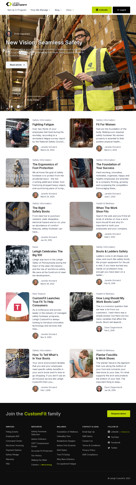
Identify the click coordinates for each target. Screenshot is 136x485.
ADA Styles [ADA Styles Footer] (62, 450)
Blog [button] (57, 10)
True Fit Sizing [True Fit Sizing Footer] (63, 454)
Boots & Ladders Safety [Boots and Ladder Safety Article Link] (112, 251)
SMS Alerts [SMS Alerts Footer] (87, 436)
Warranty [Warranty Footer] (10, 459)
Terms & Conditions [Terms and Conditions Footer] (91, 445)
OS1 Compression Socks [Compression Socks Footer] (40, 445)
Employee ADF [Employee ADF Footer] (13, 436)
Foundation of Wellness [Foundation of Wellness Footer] (67, 431)
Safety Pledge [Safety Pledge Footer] (12, 454)
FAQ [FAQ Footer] (8, 463)
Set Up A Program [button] (16, 10)
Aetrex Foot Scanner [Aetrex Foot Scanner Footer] (66, 445)
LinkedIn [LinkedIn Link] (102, 10)
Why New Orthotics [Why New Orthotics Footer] (66, 459)
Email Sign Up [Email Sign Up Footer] (88, 431)
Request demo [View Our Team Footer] (118, 413)
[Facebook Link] (114, 442)
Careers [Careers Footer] (35, 464)
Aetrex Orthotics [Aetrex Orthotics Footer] (38, 439)
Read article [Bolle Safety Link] (16, 65)
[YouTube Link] (113, 437)
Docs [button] (68, 10)
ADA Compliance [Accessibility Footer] (90, 454)
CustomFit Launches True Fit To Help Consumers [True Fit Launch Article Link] (46, 302)
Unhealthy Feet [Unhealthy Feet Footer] (64, 436)
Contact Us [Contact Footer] (87, 441)
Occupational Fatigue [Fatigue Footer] (66, 463)
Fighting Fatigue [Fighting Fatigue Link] (43, 124)
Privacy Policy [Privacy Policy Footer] (88, 450)
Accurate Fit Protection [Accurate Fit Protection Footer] (42, 451)
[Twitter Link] (112, 447)
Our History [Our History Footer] (36, 455)
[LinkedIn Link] (119, 431)
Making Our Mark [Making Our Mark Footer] (39, 460)
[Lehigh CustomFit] (16, 4)
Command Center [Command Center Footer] (14, 441)
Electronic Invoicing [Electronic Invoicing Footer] (15, 445)
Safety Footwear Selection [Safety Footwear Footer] (38, 433)
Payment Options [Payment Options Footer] (14, 450)
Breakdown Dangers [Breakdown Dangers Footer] (66, 441)
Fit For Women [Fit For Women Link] (105, 124)
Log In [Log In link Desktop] (121, 10)
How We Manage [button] (39, 10)
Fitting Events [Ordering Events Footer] (12, 431)
